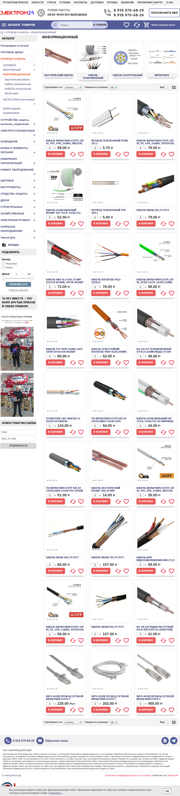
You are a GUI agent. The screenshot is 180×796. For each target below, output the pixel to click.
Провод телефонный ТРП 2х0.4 (108, 211)
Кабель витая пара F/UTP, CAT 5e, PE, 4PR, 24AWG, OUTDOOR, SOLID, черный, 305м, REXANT (155, 143)
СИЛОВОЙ (20, 65)
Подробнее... (55, 793)
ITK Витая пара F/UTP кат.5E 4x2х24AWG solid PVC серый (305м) (64, 490)
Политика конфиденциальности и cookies (128, 775)
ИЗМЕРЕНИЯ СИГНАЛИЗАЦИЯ (19, 161)
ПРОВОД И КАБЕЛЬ (19, 59)
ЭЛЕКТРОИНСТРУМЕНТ (19, 220)
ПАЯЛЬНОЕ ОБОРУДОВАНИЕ (19, 229)
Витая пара (11, 93)
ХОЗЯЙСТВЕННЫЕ (19, 213)
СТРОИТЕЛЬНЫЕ (19, 207)
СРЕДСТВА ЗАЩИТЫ (19, 194)
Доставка (97, 2)
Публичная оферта (150, 2)
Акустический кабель (17, 79)
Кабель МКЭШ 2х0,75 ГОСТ (62, 557)
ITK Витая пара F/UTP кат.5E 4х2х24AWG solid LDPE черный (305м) (108, 421)
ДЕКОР (19, 200)
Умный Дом (19, 237)
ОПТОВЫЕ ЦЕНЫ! (12, 52)
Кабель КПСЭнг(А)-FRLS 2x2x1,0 (106, 281)
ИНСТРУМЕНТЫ (19, 187)
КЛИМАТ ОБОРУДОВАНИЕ (19, 172)
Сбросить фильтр (18, 290)
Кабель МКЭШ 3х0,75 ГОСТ (152, 210)
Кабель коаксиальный (18, 84)
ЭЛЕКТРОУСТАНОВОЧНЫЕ (19, 133)
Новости (38, 2)
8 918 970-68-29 (128, 10)
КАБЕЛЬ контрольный (18, 88)
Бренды (112, 2)
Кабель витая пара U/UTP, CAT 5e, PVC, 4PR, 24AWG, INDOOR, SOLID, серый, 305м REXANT (65, 143)
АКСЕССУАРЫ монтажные (20, 102)
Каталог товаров (18, 25)
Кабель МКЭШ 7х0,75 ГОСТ (107, 557)
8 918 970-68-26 (128, 15)
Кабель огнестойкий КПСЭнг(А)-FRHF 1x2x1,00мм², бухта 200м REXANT (109, 352)
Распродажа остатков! (15, 45)
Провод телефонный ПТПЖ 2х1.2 (109, 142)
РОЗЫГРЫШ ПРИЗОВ (15, 2)
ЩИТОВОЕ (19, 180)
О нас (169, 2)
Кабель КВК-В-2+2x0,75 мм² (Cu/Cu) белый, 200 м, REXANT (65, 281)
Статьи (51, 2)
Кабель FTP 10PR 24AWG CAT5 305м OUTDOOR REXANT (64, 350)
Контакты (80, 2)
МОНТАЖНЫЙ (20, 70)
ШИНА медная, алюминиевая (12, 110)
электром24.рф (12, 775)
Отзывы (64, 2)
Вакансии (127, 2)
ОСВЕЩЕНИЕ (19, 141)
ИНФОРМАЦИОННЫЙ (20, 74)
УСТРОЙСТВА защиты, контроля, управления (19, 122)
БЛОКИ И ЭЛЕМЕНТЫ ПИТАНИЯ (19, 151)
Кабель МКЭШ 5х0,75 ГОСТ (107, 626)
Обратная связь (56, 740)
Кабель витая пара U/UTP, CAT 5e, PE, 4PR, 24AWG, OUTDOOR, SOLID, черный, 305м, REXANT (65, 629)
